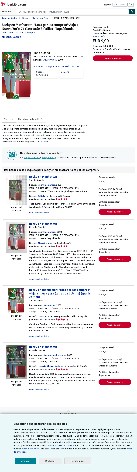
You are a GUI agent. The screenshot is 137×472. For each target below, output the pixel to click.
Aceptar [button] (25, 461)
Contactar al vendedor (38, 213)
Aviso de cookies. (30, 448)
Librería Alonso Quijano (50, 367)
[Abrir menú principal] (7, 11)
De (46, 73)
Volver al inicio (68, 414)
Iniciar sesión (120, 4)
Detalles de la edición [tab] (30, 119)
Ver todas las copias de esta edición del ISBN (56, 66)
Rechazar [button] (50, 461)
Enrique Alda (48, 158)
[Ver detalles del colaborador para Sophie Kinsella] (11, 36)
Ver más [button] (43, 142)
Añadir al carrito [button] (112, 58)
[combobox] (73, 11)
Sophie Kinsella (32, 158)
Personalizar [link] (77, 461)
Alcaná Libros (45, 244)
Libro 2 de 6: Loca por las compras (19, 32)
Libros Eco (43, 317)
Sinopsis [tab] (9, 119)
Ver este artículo (100, 36)
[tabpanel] (45, 134)
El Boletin (43, 196)
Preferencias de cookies (58, 445)
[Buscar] (132, 11)
